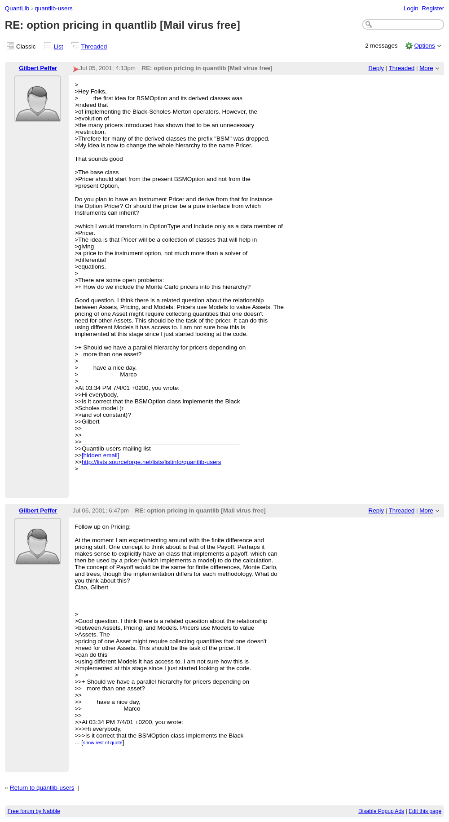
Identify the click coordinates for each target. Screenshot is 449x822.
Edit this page (425, 811)
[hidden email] (100, 455)
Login (411, 8)
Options (424, 45)
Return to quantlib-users (42, 787)
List (58, 46)
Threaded (94, 46)
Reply (376, 68)
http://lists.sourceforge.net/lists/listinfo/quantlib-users (151, 462)
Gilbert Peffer (38, 68)
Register (433, 8)
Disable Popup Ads (381, 811)
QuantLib (17, 8)
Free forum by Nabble (34, 811)
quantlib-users (53, 8)
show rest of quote (103, 742)
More (426, 68)
